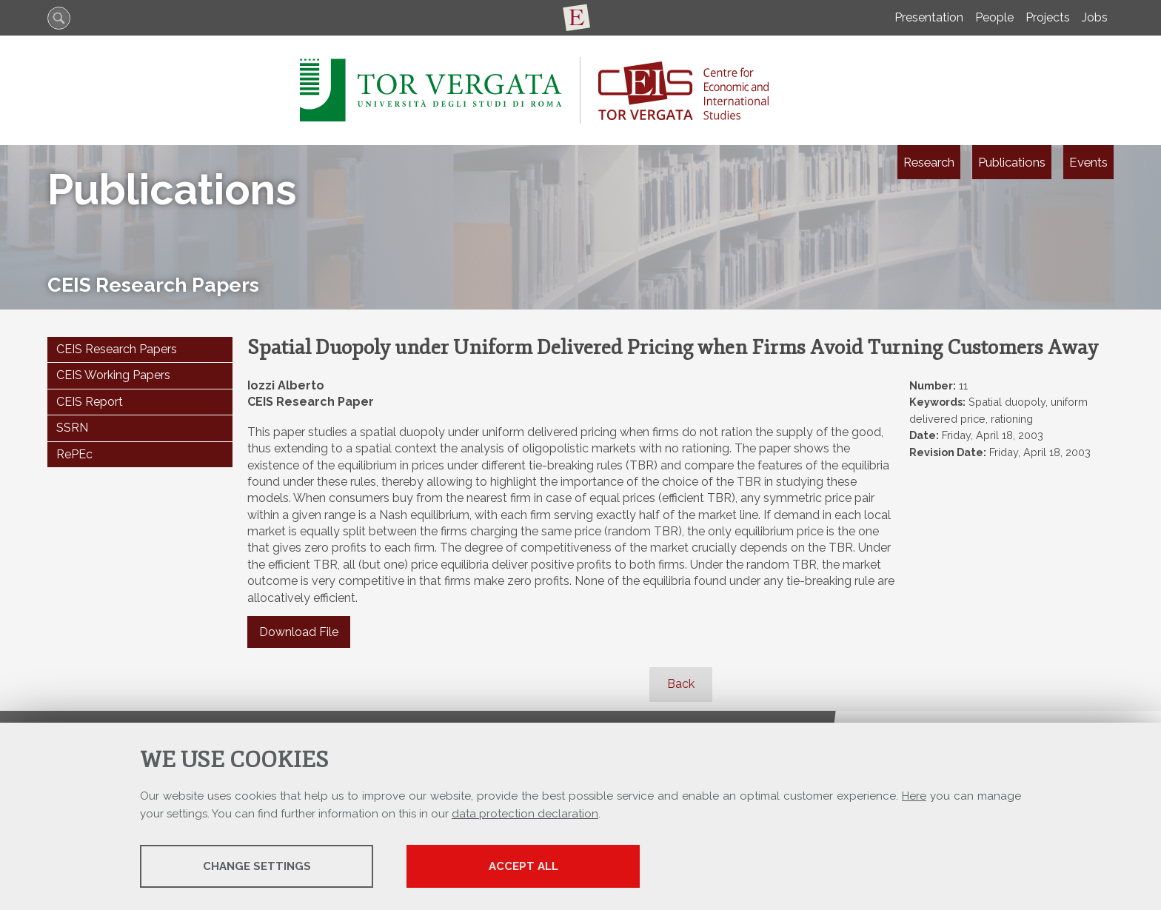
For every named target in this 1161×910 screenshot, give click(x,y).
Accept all (523, 866)
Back (681, 684)
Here (914, 796)
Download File (298, 632)
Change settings (257, 866)
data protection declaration (525, 813)
